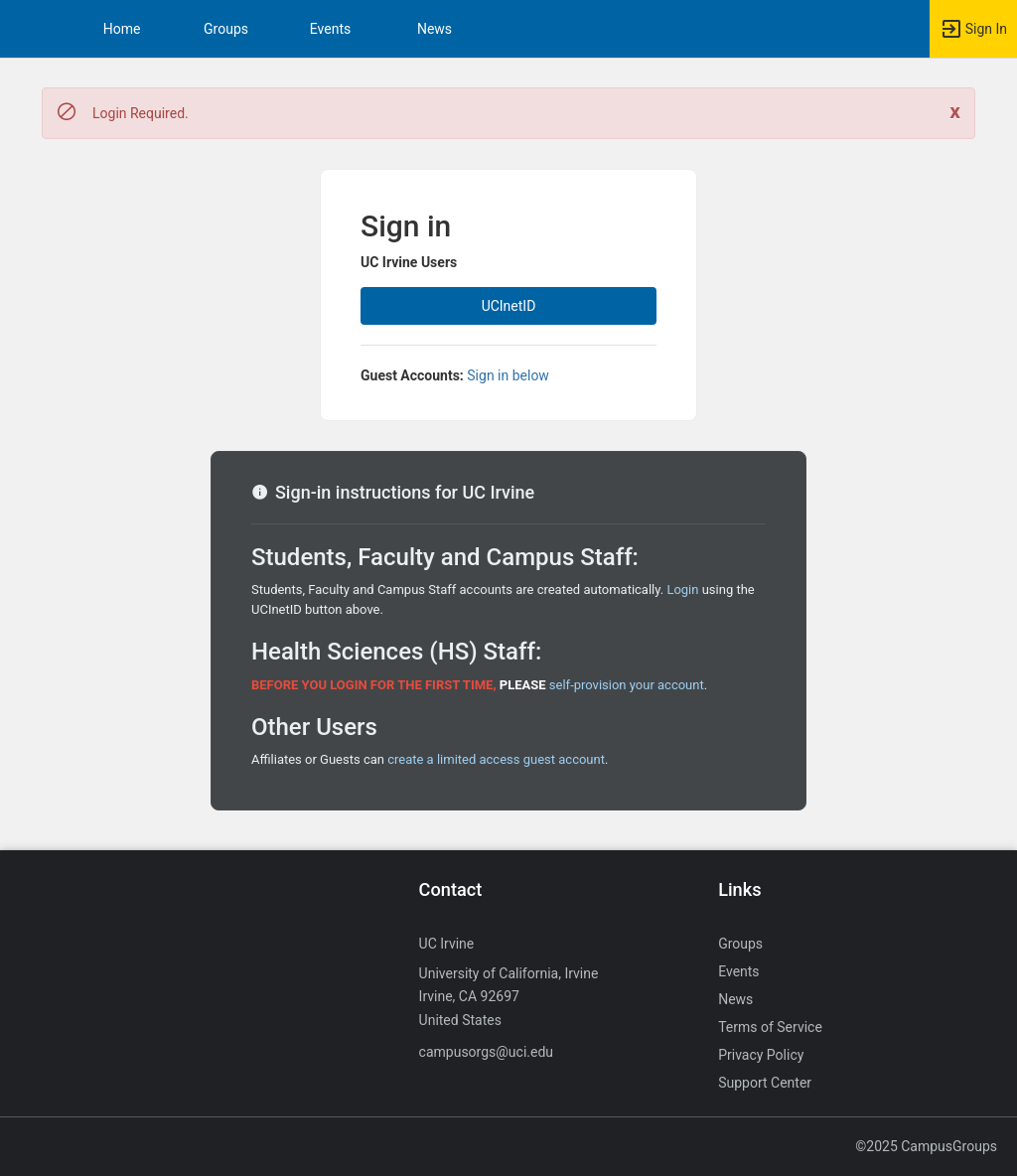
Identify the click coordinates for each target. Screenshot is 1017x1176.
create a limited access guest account (496, 759)
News (434, 29)
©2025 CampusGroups (926, 1146)
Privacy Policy (760, 1055)
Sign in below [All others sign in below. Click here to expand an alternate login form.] (508, 375)
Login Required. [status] (140, 113)
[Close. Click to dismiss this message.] (954, 111)
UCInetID (509, 306)
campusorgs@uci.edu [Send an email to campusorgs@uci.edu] (486, 1052)
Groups (226, 29)
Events (330, 29)
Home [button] (122, 29)
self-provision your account (626, 684)
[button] (25, 29)
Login (682, 589)
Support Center (764, 1083)
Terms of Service (770, 1027)
